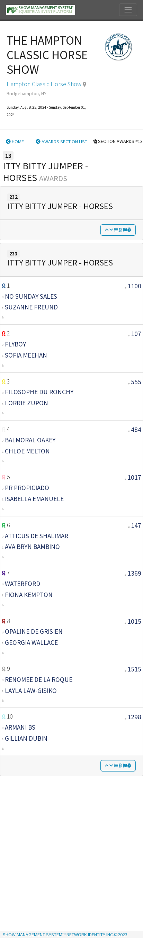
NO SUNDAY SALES (31, 296)
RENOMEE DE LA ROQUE (38, 679)
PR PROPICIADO (27, 488)
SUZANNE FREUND (31, 307)
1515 (134, 669)
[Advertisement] (69, 851)
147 (136, 525)
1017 (134, 477)
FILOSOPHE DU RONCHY (39, 392)
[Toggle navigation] (128, 9)
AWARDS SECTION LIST (61, 141)
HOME (15, 141)
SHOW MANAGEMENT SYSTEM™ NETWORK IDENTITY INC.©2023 (65, 934)
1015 (134, 621)
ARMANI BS (20, 727)
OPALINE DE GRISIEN (34, 631)
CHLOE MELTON (27, 451)
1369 (134, 573)
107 (136, 334)
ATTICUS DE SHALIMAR (36, 536)
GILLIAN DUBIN (26, 738)
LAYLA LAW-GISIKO (31, 690)
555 (136, 382)
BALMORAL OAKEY (30, 440)
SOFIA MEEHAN (26, 355)
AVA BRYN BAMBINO (32, 546)
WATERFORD (22, 583)
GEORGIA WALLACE (31, 642)
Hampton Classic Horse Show (44, 84)
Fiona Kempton (29, 594)
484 (136, 429)
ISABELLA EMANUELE (34, 499)
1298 (134, 717)
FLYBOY (15, 344)
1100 (134, 286)
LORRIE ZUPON (26, 403)
